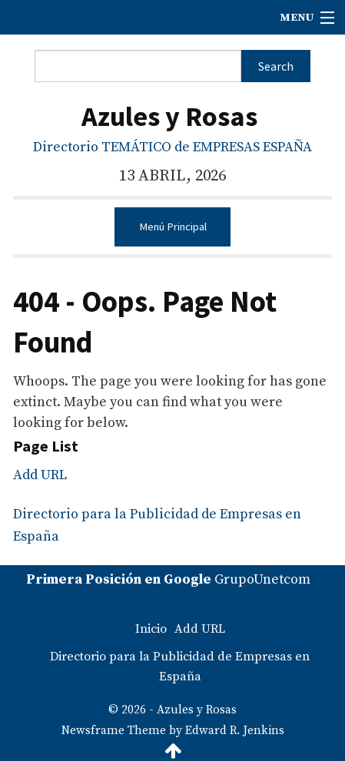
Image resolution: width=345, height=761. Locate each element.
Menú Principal (173, 226)
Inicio (151, 629)
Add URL (40, 475)
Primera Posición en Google (118, 579)
